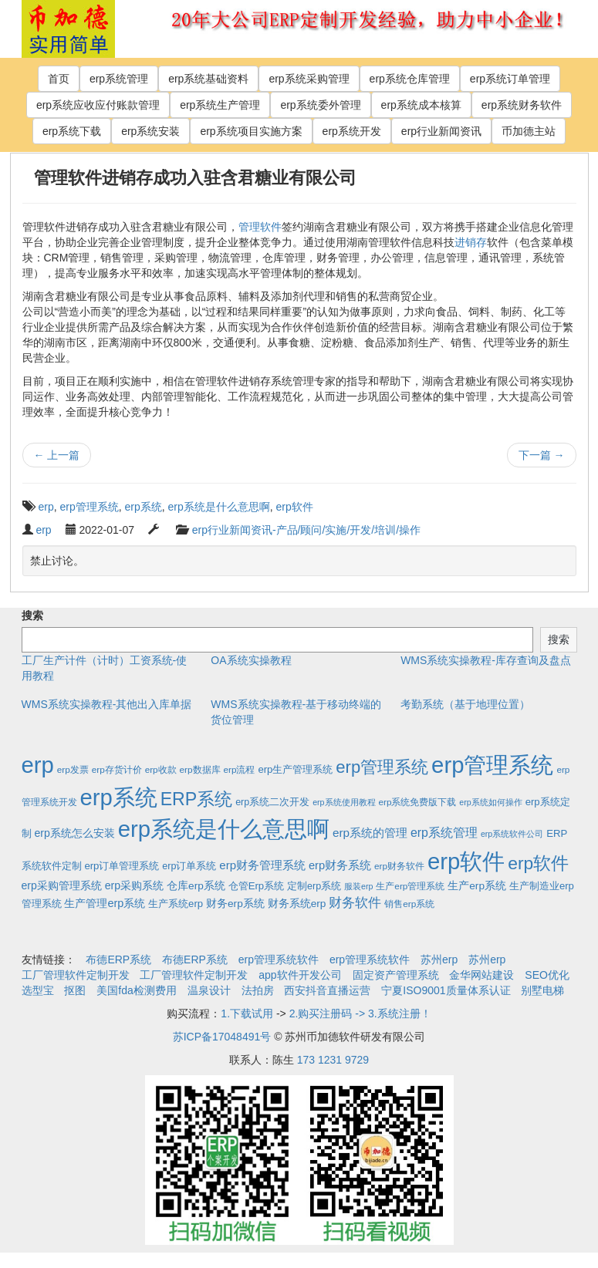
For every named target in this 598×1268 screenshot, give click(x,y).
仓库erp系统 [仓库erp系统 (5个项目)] (196, 886)
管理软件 (260, 227)
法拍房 (258, 990)
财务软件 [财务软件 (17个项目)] (355, 902)
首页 (58, 79)
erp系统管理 (119, 79)
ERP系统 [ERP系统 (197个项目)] (196, 799)
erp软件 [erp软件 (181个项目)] (538, 863)
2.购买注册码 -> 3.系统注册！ (360, 1013)
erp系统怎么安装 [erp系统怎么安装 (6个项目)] (74, 833)
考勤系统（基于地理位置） (465, 704)
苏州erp (439, 959)
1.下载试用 (247, 1013)
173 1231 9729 (333, 1060)
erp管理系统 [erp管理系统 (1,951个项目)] (492, 764)
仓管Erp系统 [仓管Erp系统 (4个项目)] (256, 886)
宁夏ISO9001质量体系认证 (445, 990)
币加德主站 (529, 131)
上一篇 (57, 455)
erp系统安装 (150, 131)
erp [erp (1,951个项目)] (38, 764)
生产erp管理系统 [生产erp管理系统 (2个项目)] (410, 886)
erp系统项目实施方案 (251, 131)
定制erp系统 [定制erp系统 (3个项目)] (314, 886)
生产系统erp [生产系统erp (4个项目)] (175, 903)
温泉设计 (209, 990)
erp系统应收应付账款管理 (98, 105)
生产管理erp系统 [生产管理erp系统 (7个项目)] (104, 903)
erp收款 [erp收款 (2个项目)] (161, 769)
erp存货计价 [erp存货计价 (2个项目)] (117, 769)
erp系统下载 (71, 131)
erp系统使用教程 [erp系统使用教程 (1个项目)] (344, 802)
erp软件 (294, 507)
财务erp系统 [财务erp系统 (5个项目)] (235, 903)
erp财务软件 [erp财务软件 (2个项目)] (399, 866)
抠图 (75, 990)
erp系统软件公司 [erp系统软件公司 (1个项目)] (512, 833)
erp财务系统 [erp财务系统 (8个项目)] (340, 865)
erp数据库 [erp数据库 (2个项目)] (200, 769)
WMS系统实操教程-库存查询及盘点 (485, 660)
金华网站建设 (481, 975)
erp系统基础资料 (208, 79)
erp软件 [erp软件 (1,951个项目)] (466, 861)
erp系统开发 (352, 131)
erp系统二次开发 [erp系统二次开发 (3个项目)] (272, 802)
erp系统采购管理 (309, 79)
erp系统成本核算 (421, 105)
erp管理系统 (89, 507)
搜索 (32, 615)
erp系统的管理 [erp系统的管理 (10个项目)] (370, 832)
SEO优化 (547, 975)
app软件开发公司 (299, 975)
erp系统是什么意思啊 (219, 507)
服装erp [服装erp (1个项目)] (358, 886)
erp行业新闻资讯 (441, 131)
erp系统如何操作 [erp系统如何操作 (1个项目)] (490, 802)
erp (46, 507)
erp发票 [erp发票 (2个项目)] (73, 769)
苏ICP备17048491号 (222, 1036)
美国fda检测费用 (136, 990)
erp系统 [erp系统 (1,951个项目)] (118, 797)
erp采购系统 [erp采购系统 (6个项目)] (134, 885)
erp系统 (143, 507)
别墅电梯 (542, 990)
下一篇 (542, 455)
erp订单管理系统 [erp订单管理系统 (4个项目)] (121, 866)
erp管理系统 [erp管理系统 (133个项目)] (382, 767)
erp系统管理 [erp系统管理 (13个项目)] (444, 832)
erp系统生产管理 (220, 105)
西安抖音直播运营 (327, 990)
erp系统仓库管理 (410, 79)
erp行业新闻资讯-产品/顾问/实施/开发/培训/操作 (306, 530)
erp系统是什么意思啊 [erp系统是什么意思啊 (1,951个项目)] (223, 828)
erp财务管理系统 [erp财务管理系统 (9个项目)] (262, 865)
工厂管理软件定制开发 (76, 975)
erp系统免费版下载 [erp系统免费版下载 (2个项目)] (417, 802)
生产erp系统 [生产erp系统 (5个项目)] (477, 886)
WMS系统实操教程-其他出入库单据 (107, 704)
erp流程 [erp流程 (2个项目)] (239, 769)
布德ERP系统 (118, 959)
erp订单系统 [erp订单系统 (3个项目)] (189, 866)
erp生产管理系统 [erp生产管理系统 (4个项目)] (295, 769)
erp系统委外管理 (320, 105)
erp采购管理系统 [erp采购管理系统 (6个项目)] (62, 885)
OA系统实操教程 (251, 660)
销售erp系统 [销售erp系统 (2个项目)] (409, 904)
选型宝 (38, 990)
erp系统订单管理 (510, 79)
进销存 (470, 242)
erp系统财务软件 (521, 105)
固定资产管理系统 (396, 975)
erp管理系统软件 (278, 959)
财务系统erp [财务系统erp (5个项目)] (297, 903)
